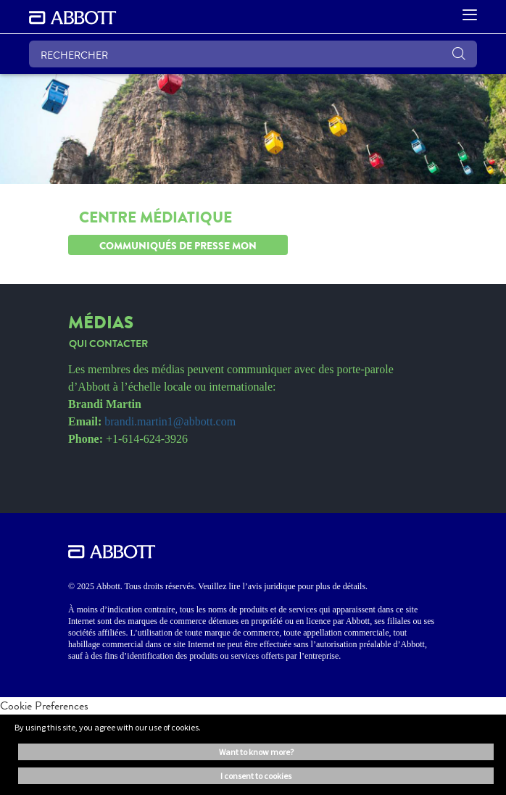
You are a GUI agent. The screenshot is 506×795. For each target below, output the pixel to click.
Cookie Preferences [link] (44, 705)
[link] (108, 340)
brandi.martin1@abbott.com (170, 421)
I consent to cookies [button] (255, 775)
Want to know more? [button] (256, 751)
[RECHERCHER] (253, 54)
